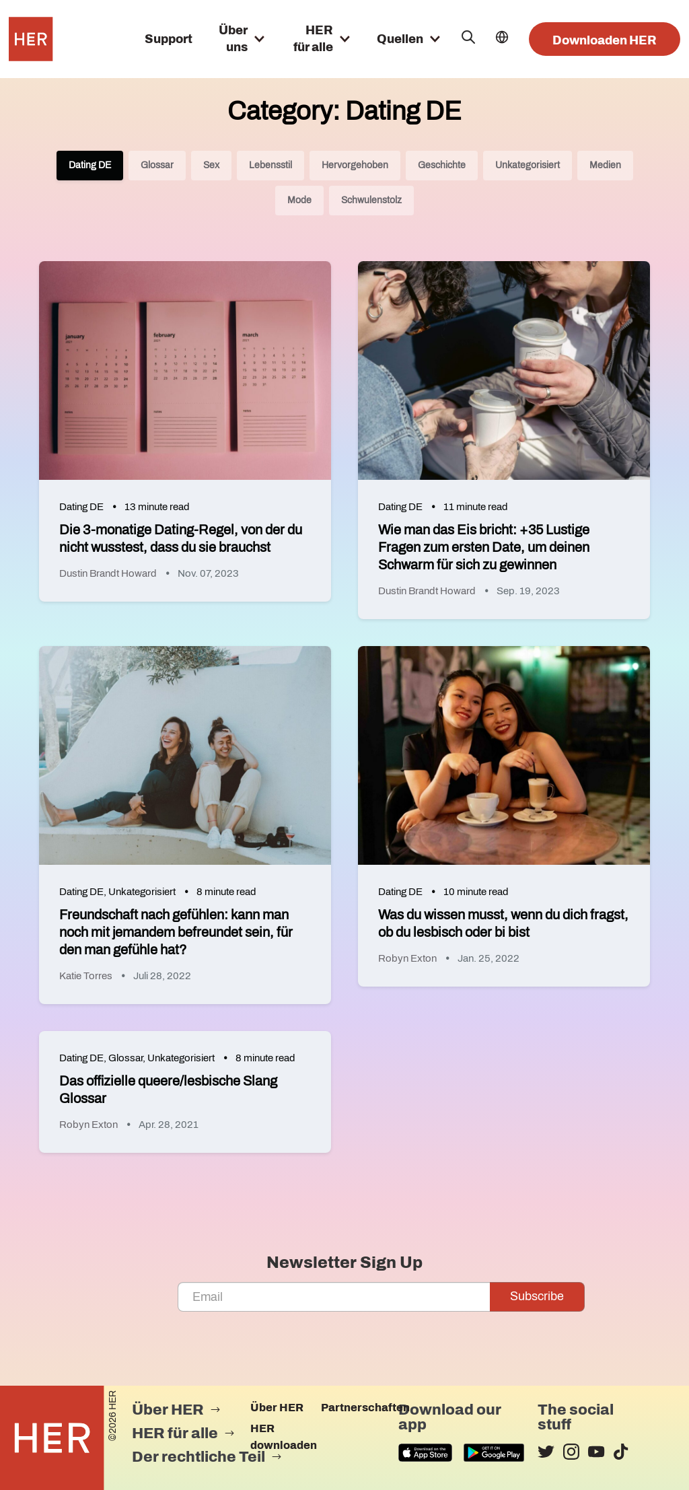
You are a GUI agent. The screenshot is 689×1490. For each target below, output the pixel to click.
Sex (211, 165)
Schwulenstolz (371, 200)
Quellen (400, 39)
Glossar (157, 165)
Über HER (276, 1407)
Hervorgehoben (355, 165)
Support (168, 39)
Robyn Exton (407, 958)
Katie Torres (85, 975)
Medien (605, 165)
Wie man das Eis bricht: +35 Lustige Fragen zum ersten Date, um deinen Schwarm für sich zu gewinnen (483, 547)
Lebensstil (270, 165)
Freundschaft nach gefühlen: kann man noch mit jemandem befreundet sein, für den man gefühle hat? (176, 932)
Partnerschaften (365, 1407)
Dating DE (90, 165)
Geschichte (442, 165)
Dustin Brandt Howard (108, 573)
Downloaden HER (604, 40)
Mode (299, 200)
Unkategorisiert (527, 165)
